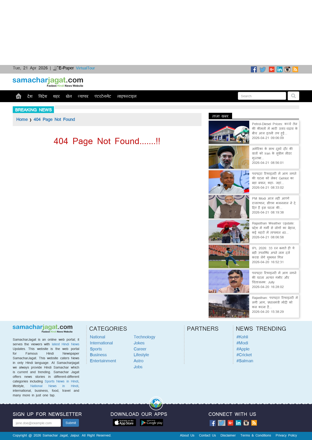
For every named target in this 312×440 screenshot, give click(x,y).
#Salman (244, 360)
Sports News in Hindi (61, 381)
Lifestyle (141, 354)
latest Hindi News (65, 344)
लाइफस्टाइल (126, 96)
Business (98, 354)
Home (22, 119)
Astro (138, 360)
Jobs (138, 366)
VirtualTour (85, 68)
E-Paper (63, 67)
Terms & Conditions (255, 435)
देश (29, 96)
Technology (144, 336)
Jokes (139, 342)
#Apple (242, 348)
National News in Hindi (54, 385)
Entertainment (103, 360)
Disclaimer (228, 435)
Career (140, 348)
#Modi (242, 342)
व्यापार (83, 96)
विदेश (42, 96)
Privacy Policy (286, 435)
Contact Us (207, 435)
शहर (56, 96)
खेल (69, 96)
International (101, 342)
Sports (96, 348)
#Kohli (242, 336)
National (97, 336)
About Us (187, 435)
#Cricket (244, 354)
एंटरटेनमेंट (103, 96)
